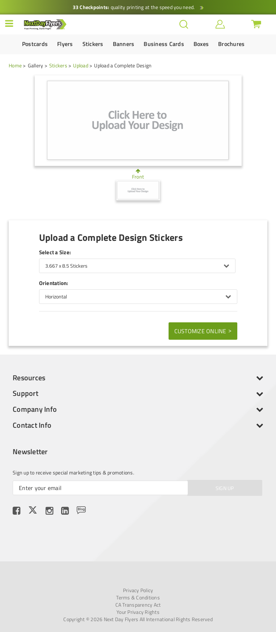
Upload (80, 65)
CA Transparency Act (138, 604)
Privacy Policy (138, 590)
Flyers (65, 44)
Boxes (201, 44)
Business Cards (164, 44)
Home (15, 65)
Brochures (231, 44)
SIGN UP (225, 488)
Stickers (92, 44)
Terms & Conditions (138, 597)
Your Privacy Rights (138, 612)
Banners (124, 44)
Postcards (35, 44)
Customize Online (203, 330)
